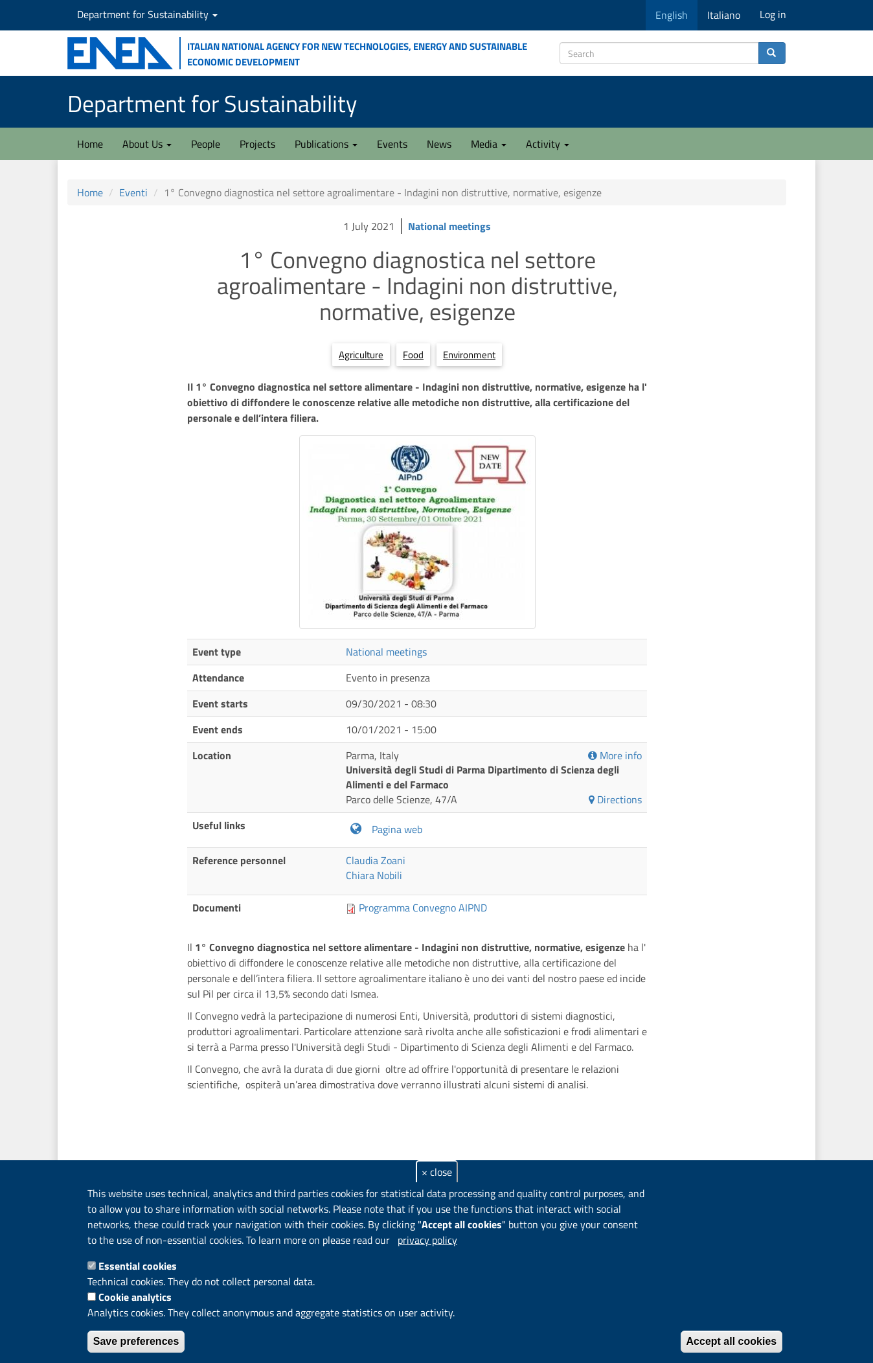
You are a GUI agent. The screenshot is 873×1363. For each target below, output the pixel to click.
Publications (326, 144)
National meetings (449, 226)
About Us (147, 144)
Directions (615, 799)
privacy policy (427, 1240)
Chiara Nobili (374, 875)
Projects (257, 144)
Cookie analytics (135, 1297)
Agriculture (361, 354)
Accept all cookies (731, 1341)
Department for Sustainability (147, 14)
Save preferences (136, 1341)
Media (488, 144)
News (439, 144)
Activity (547, 144)
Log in (773, 14)
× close (437, 1172)
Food (413, 354)
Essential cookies (137, 1266)
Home (90, 144)
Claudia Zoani (375, 860)
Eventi (133, 192)
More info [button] (615, 755)
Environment (469, 354)
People (205, 144)
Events (392, 144)
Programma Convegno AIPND (423, 907)
